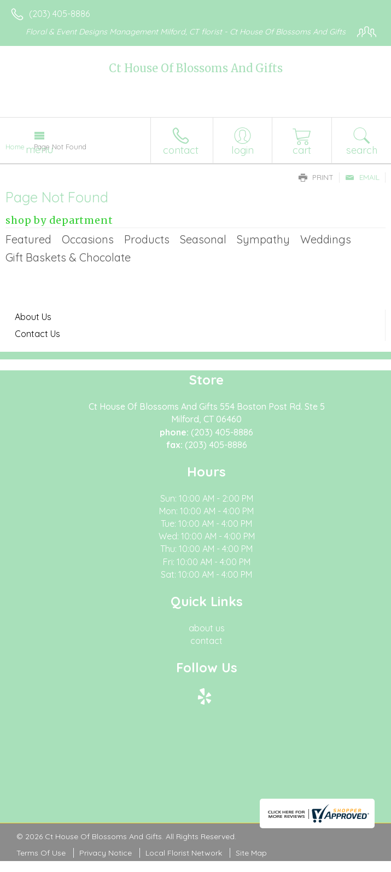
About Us (33, 316)
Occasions (88, 239)
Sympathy (263, 239)
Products (147, 239)
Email (362, 177)
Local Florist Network (183, 853)
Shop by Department (59, 220)
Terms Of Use (41, 853)
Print (316, 177)
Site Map (251, 853)
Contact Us (37, 333)
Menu (39, 149)
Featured (28, 239)
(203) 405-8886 (59, 13)
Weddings (325, 239)
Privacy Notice (105, 853)
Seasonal (203, 239)
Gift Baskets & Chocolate (68, 257)
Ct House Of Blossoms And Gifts (196, 68)
